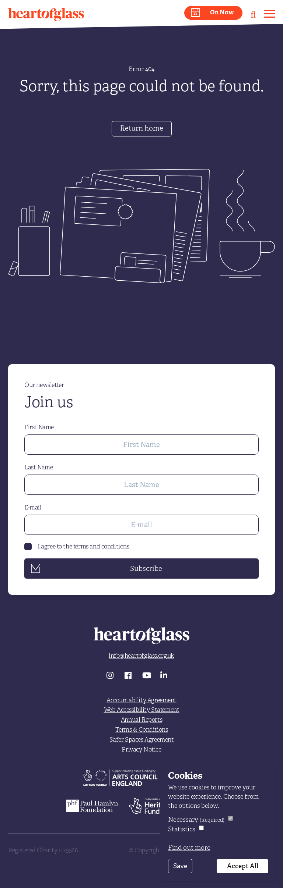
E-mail (33, 507)
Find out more (189, 847)
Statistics (181, 829)
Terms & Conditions (141, 730)
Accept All (242, 866)
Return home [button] (141, 128)
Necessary (196, 820)
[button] (213, 13)
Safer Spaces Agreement (141, 739)
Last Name (38, 467)
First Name (39, 427)
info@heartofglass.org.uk (141, 656)
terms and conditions (101, 546)
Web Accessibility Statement (141, 710)
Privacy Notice (141, 749)
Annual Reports (141, 720)
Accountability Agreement (141, 700)
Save (180, 866)
